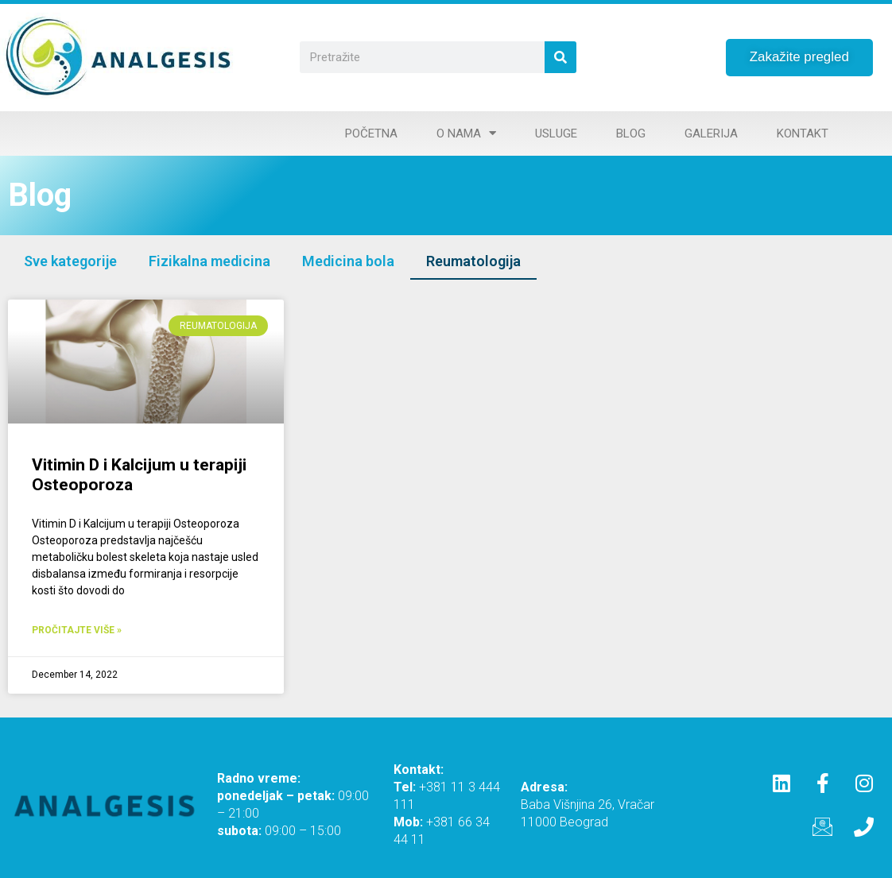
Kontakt (802, 133)
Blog (631, 133)
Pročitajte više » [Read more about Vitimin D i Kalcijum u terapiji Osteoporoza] (77, 630)
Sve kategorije (70, 261)
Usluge (556, 133)
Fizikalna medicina (209, 261)
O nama (466, 133)
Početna (371, 133)
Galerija (711, 133)
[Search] (560, 57)
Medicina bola (348, 261)
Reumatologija (473, 261)
